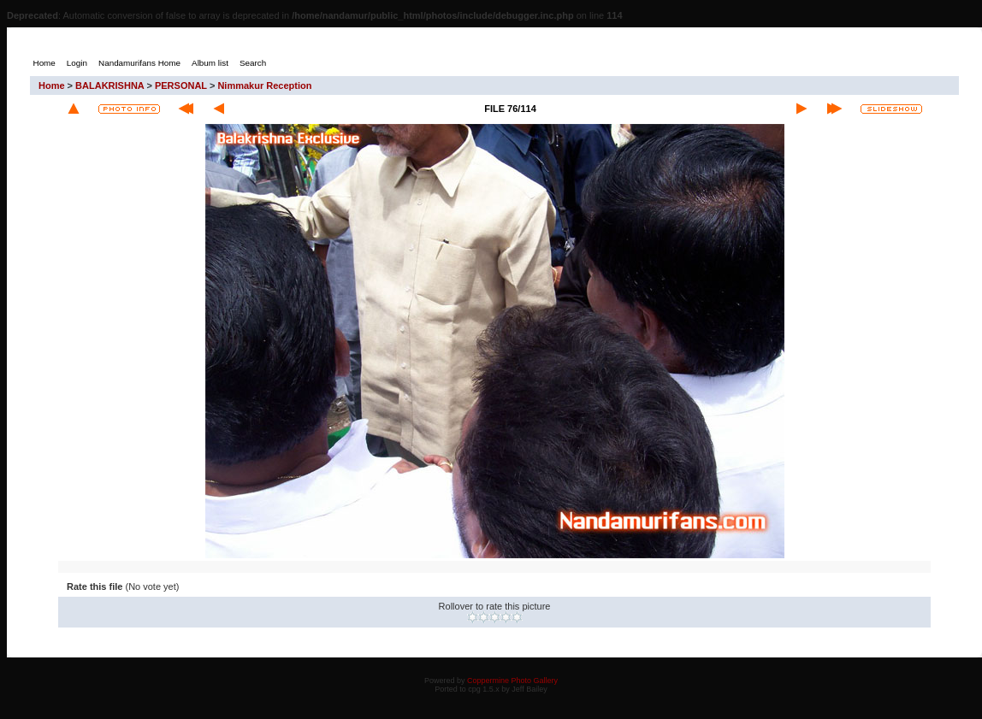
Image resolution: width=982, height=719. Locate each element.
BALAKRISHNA (109, 85)
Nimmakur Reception (264, 85)
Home (51, 85)
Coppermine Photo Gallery (512, 680)
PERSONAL (181, 85)
